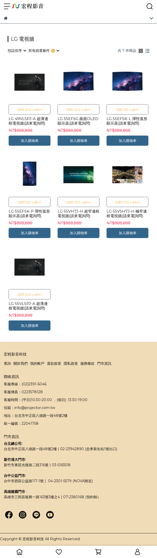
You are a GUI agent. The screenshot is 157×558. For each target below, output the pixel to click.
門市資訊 (104, 363)
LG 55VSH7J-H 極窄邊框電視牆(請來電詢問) (127, 213)
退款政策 (54, 363)
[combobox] (17, 50)
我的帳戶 (37, 363)
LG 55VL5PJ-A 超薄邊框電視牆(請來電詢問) (28, 306)
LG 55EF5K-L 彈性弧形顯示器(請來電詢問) (127, 121)
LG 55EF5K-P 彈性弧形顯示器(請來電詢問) (29, 213)
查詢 (7, 363)
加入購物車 (30, 140)
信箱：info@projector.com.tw (29, 407)
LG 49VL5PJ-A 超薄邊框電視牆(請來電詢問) (28, 121)
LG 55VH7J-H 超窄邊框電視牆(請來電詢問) (78, 213)
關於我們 (20, 363)
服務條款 (87, 363)
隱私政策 (71, 363)
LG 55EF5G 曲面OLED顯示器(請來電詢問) (78, 121)
